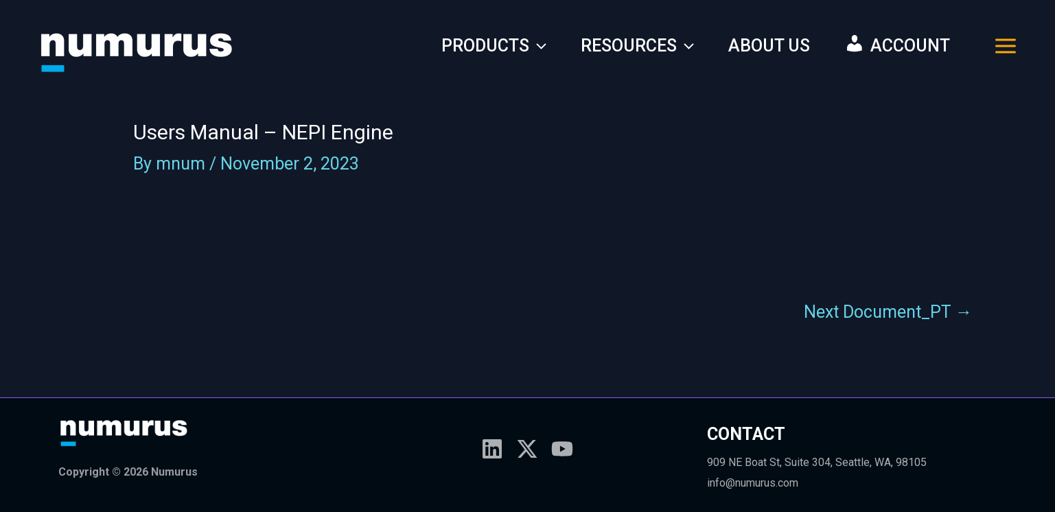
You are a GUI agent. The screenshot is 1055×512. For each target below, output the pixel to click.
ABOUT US (769, 46)
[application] (537, 46)
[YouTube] (562, 449)
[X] (527, 449)
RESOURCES (637, 46)
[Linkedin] (492, 449)
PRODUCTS (493, 46)
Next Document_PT (888, 312)
